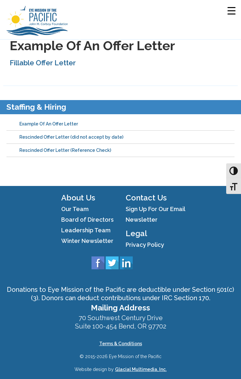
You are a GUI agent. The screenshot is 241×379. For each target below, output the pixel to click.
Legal (136, 233)
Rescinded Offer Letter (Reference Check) (65, 150)
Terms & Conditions (120, 343)
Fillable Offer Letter (43, 63)
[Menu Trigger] (231, 10)
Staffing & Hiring (36, 107)
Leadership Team (86, 230)
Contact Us (146, 197)
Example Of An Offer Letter (48, 123)
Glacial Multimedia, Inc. (141, 369)
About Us (78, 197)
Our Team (75, 209)
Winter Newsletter (87, 240)
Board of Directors (87, 219)
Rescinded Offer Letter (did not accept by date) (71, 137)
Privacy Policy (145, 244)
